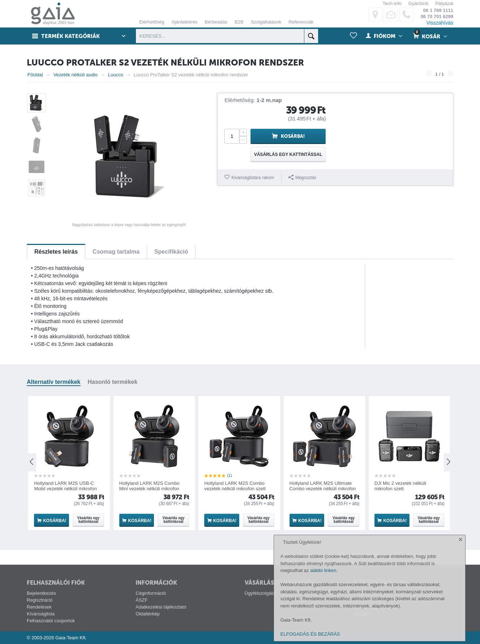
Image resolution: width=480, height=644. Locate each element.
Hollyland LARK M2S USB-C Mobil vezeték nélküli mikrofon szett (65, 488)
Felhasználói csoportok (51, 620)
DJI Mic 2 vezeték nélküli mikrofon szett (400, 485)
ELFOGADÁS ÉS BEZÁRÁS (310, 634)
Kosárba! (293, 136)
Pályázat (444, 3)
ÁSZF (141, 600)
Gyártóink (418, 3)
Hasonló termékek (113, 382)
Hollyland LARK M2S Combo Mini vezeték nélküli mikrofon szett (149, 488)
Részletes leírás (56, 252)
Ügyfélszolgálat (261, 593)
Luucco (115, 74)
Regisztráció (40, 600)
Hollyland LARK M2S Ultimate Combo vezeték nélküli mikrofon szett (323, 488)
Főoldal (35, 74)
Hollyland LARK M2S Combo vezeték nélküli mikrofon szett (235, 485)
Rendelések (39, 607)
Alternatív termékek (54, 382)
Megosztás (302, 177)
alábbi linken (323, 570)
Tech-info (392, 3)
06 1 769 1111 (438, 10)
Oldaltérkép (147, 614)
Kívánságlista (41, 614)
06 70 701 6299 (437, 16)
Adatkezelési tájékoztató (161, 607)
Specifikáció (171, 252)
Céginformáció (151, 593)
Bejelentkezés (41, 593)
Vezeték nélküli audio (75, 74)
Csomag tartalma (116, 252)
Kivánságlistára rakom (252, 177)
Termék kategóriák (70, 36)
